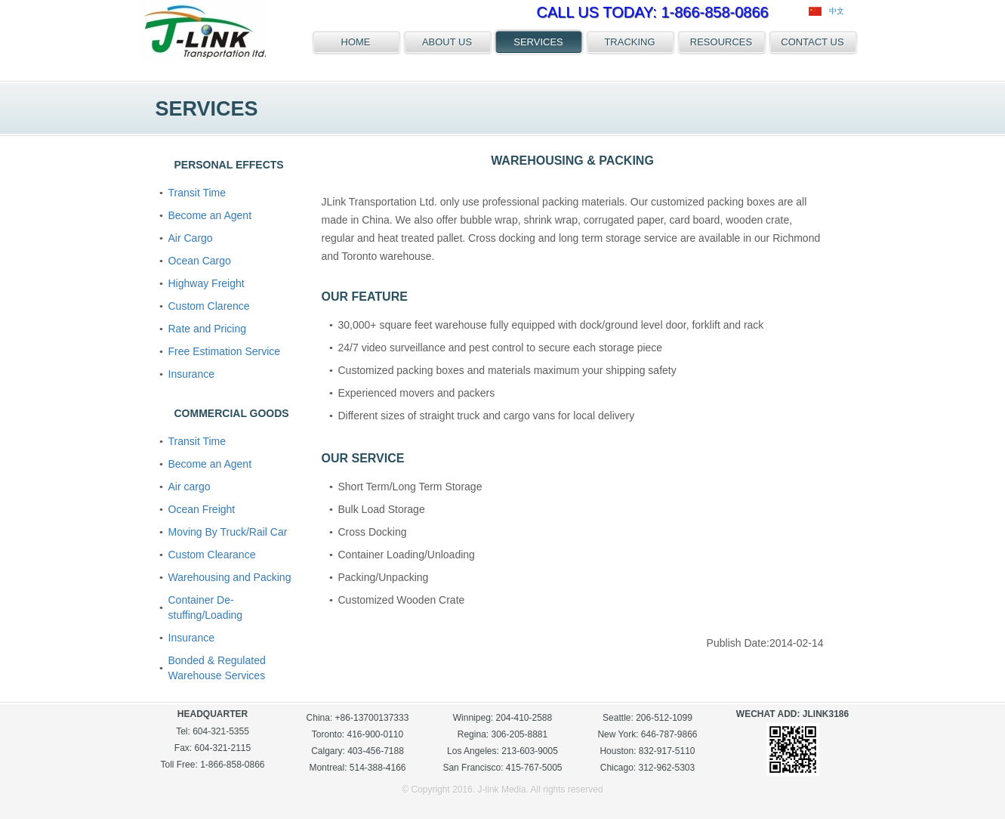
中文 (826, 11)
